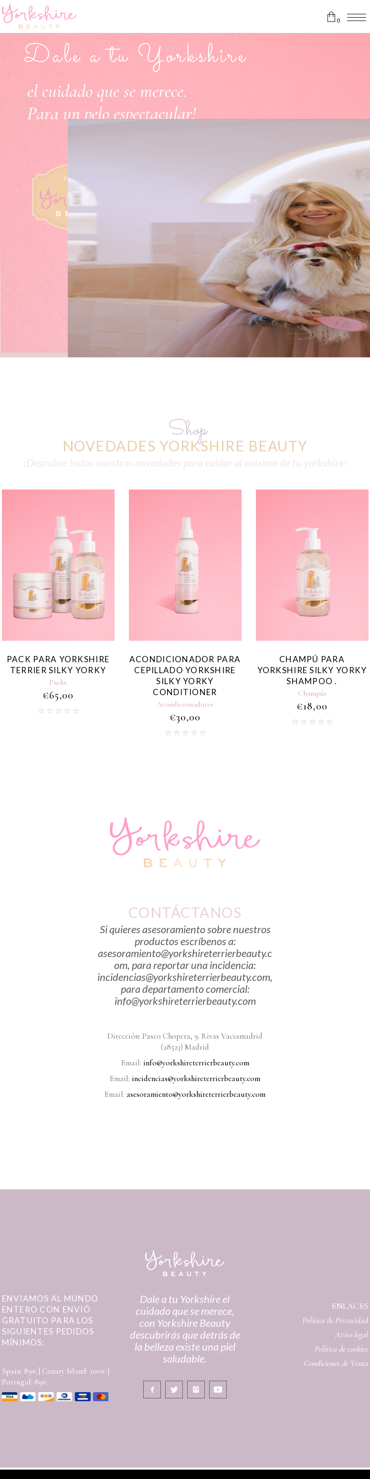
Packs (58, 682)
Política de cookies (341, 1349)
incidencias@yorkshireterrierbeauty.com (196, 1078)
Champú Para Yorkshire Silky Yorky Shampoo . (312, 670)
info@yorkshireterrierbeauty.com (196, 1063)
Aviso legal (351, 1334)
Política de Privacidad (335, 1320)
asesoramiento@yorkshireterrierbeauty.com (196, 1094)
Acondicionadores (185, 704)
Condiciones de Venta (336, 1363)
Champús (312, 693)
